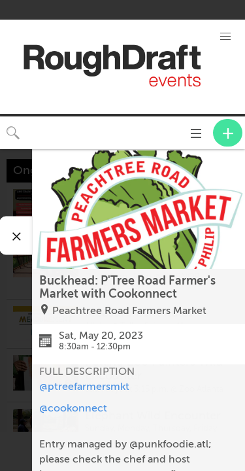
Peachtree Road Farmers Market (129, 311)
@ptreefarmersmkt (84, 386)
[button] (225, 37)
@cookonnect (73, 408)
